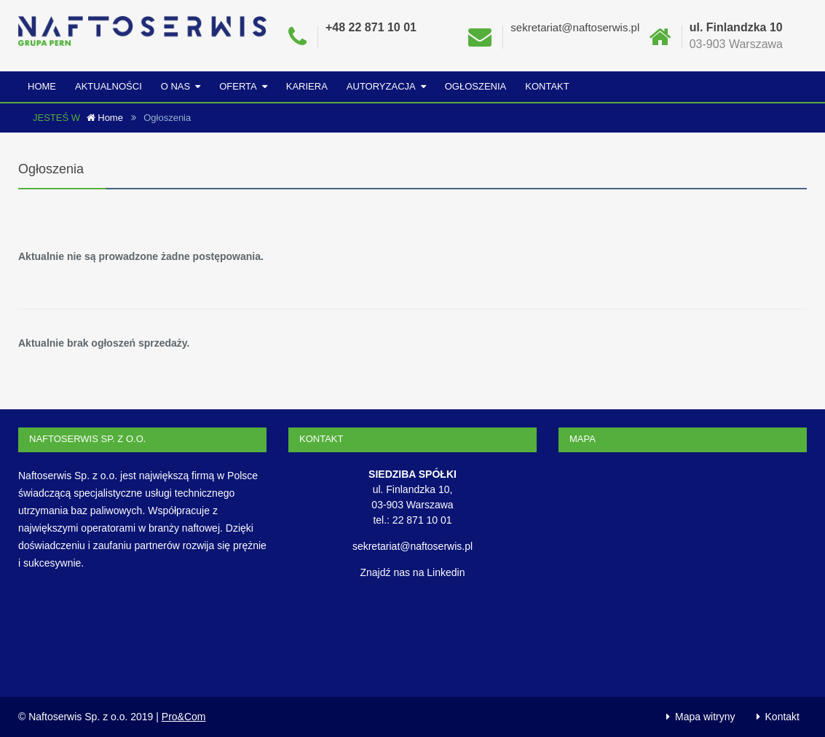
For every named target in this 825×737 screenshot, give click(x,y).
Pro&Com (184, 716)
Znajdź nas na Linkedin (412, 572)
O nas (175, 86)
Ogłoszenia (476, 86)
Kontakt (547, 86)
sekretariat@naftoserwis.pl (574, 27)
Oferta (238, 86)
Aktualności (108, 86)
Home (42, 86)
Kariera (307, 86)
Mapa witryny (705, 716)
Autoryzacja (381, 86)
